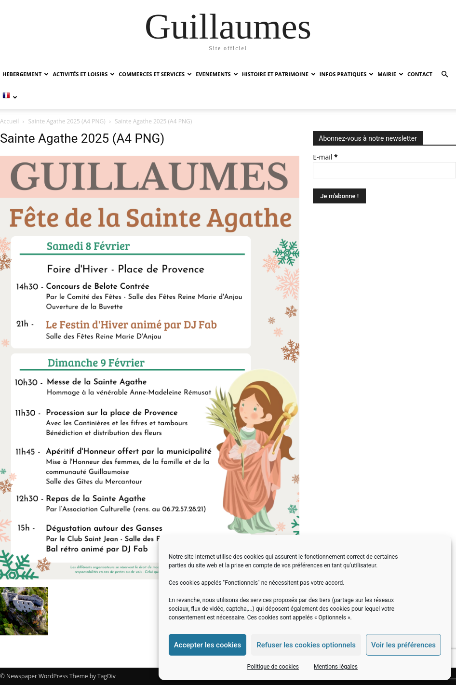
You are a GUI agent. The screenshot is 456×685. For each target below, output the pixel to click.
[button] (444, 74)
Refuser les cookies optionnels (306, 645)
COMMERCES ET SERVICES (155, 74)
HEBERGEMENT (25, 74)
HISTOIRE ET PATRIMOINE (279, 74)
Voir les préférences (403, 645)
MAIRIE (390, 74)
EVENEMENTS (217, 74)
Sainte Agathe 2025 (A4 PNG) (67, 121)
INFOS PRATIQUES (347, 74)
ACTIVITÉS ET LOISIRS (84, 74)
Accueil (9, 121)
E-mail (325, 156)
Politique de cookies (273, 666)
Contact (419, 74)
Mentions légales (336, 666)
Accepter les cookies (207, 645)
